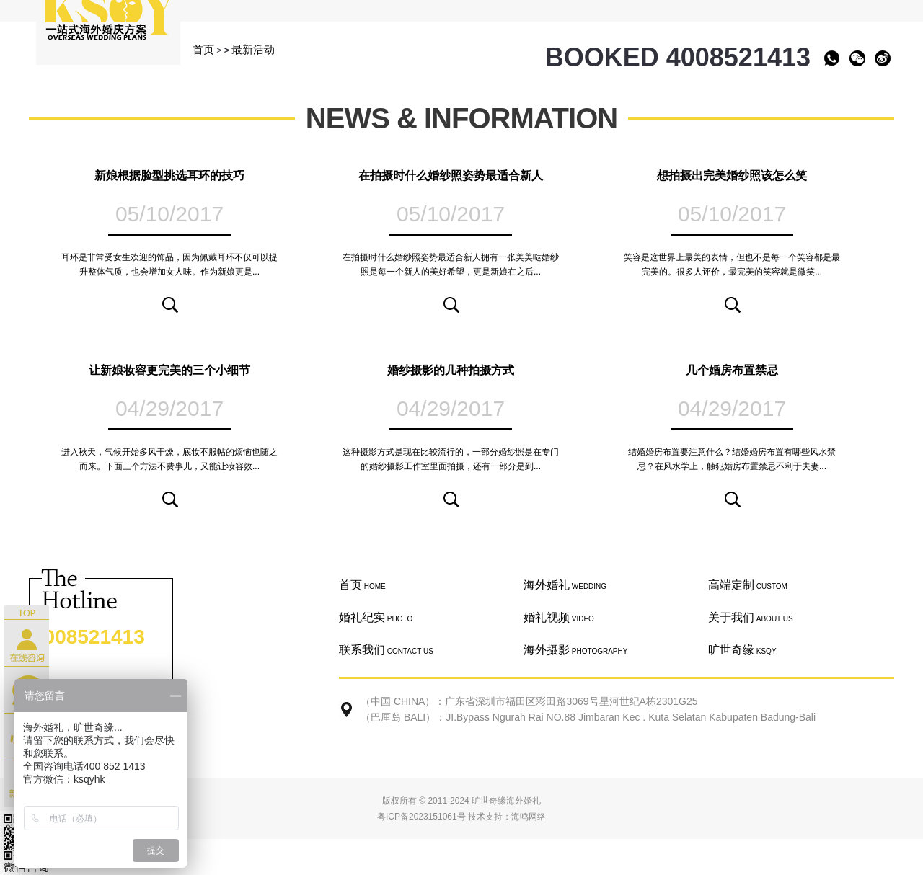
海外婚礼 (565, 585)
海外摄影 (575, 650)
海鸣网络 (528, 817)
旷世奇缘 (742, 650)
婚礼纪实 (375, 617)
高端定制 (747, 585)
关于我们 (750, 617)
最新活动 (253, 49)
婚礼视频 (559, 617)
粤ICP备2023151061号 (421, 817)
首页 (203, 49)
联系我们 (386, 650)
